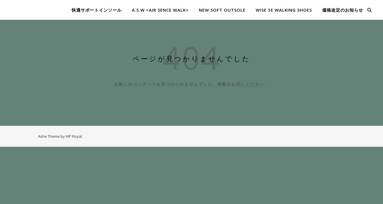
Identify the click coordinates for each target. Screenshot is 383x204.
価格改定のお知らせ (342, 10)
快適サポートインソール (97, 10)
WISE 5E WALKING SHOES (284, 10)
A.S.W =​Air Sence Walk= (160, 10)
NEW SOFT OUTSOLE (222, 10)
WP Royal (74, 136)
